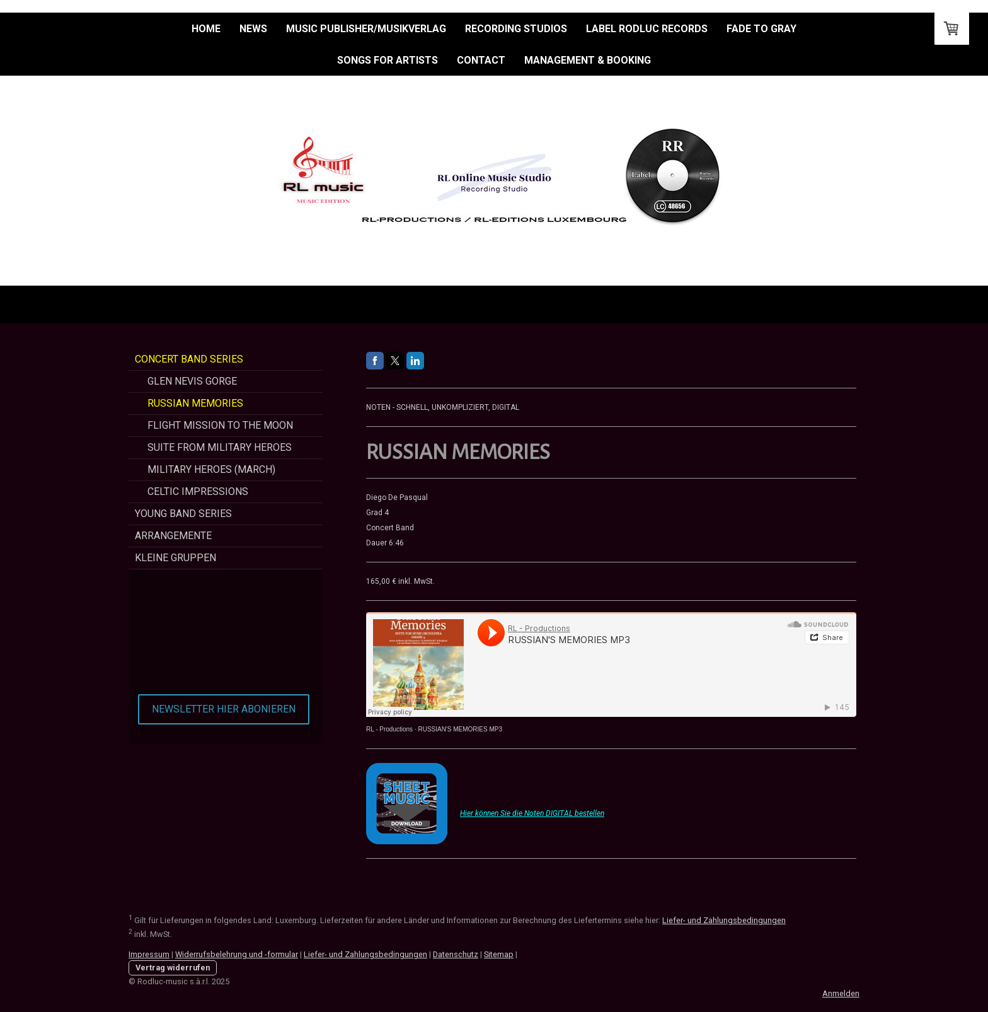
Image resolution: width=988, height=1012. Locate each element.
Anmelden (840, 993)
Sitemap (499, 954)
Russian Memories (195, 403)
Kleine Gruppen (175, 558)
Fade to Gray (761, 29)
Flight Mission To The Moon (220, 425)
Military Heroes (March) (211, 469)
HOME (206, 29)
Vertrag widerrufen (172, 967)
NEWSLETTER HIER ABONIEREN (224, 709)
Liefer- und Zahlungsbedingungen (724, 920)
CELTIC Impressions (197, 491)
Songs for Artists (387, 60)
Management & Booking (587, 60)
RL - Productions (389, 729)
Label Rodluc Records (647, 29)
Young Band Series (183, 514)
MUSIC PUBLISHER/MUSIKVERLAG (366, 29)
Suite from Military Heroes (219, 447)
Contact (481, 60)
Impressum (149, 954)
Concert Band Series (189, 359)
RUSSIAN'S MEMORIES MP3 (460, 729)
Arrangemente (173, 536)
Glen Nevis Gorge (192, 381)
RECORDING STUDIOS (516, 29)
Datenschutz (455, 954)
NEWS (253, 29)
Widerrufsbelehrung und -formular (236, 954)
